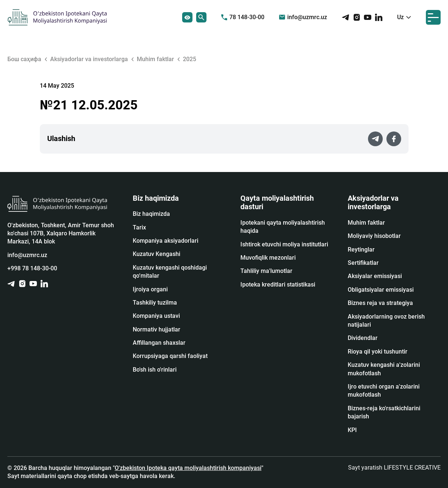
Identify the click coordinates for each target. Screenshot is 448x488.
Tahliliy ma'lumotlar (266, 270)
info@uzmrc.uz (303, 17)
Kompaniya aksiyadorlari (165, 240)
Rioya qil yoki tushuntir (377, 351)
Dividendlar (363, 337)
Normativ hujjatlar (156, 329)
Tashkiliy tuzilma (155, 302)
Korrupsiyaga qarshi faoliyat (170, 355)
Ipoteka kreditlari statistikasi (277, 284)
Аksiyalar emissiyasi (375, 276)
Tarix (139, 227)
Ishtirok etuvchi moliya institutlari (284, 244)
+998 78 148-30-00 (32, 268)
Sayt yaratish (394, 467)
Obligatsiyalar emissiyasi (381, 289)
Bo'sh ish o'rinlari (155, 369)
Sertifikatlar (363, 262)
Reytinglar (361, 249)
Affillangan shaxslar (159, 342)
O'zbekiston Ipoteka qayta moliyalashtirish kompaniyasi (188, 467)
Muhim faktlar (366, 222)
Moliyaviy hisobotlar (374, 235)
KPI (352, 429)
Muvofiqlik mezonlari (268, 257)
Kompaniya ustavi (156, 315)
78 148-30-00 (242, 17)
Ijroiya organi (150, 289)
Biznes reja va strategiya (380, 302)
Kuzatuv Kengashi (156, 253)
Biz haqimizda (151, 213)
